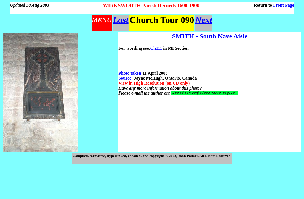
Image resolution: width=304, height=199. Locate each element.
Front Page (283, 5)
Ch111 (156, 48)
